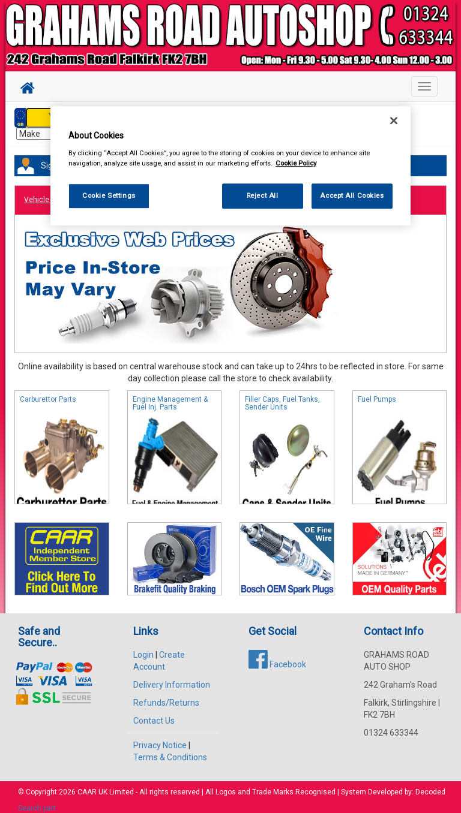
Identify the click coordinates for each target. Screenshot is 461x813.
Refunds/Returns (166, 696)
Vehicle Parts (46, 193)
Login (143, 648)
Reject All (263, 195)
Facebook (277, 658)
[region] (230, 166)
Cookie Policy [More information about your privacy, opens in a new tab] (296, 163)
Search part (37, 801)
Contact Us (154, 714)
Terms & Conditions (170, 750)
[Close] (394, 121)
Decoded (430, 785)
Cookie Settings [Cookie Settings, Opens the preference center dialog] (109, 195)
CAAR (87, 785)
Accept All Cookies (352, 195)
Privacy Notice (160, 738)
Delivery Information (171, 678)
